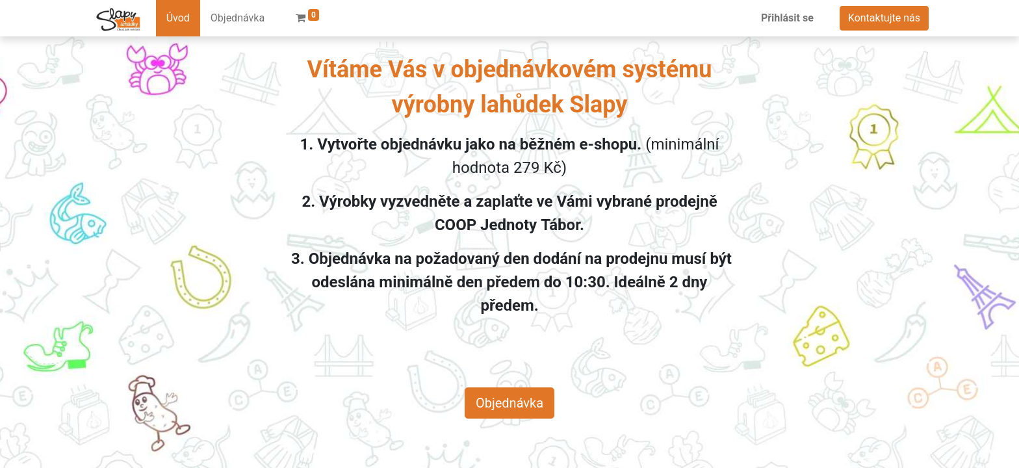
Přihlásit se (787, 18)
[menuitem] (178, 18)
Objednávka (509, 403)
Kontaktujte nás (884, 18)
